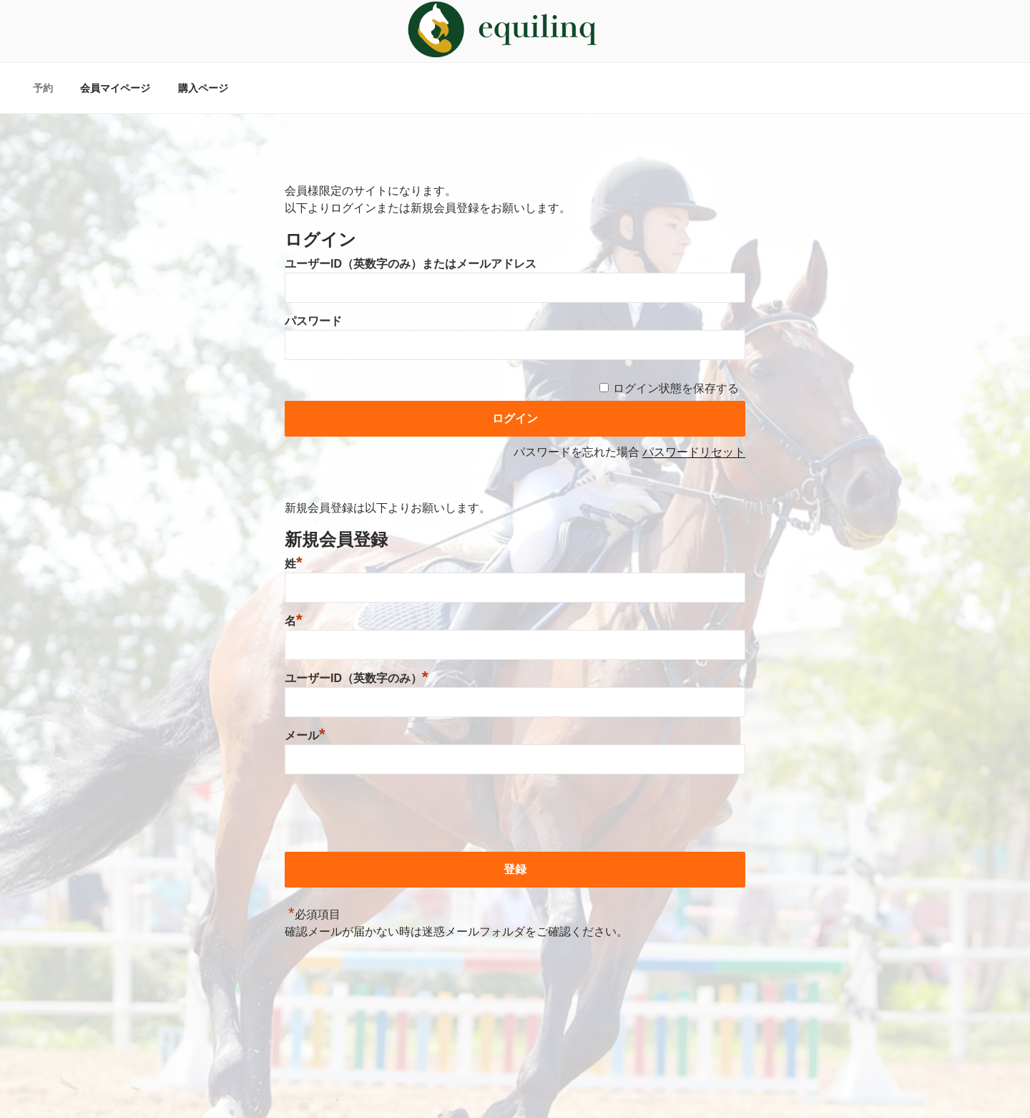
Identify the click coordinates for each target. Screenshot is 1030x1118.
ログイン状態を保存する (676, 388)
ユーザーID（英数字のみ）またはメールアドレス (410, 264)
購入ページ (203, 88)
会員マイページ (115, 88)
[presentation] (393, 816)
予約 (43, 88)
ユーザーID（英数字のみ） (356, 678)
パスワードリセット (693, 452)
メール (305, 735)
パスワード (313, 321)
